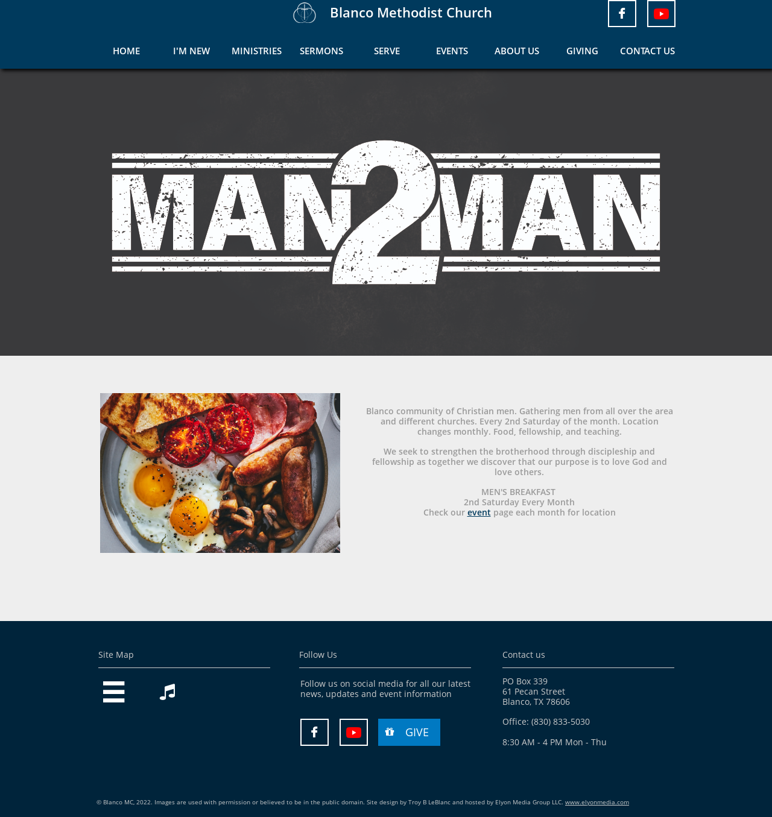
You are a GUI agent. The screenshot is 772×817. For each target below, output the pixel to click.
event (479, 512)
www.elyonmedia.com (597, 802)
